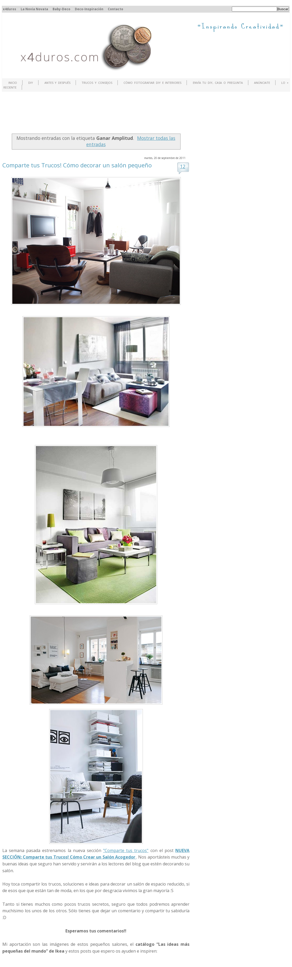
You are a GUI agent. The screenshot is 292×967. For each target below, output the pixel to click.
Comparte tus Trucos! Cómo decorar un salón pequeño (77, 165)
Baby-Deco (61, 9)
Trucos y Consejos (97, 83)
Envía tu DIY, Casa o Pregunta (218, 83)
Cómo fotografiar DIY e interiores (152, 83)
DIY (30, 83)
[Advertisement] (97, 114)
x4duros (9, 9)
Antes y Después (57, 83)
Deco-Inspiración (89, 9)
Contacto (115, 9)
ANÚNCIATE (262, 83)
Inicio (12, 83)
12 (182, 166)
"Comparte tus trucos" (125, 850)
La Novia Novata (34, 9)
